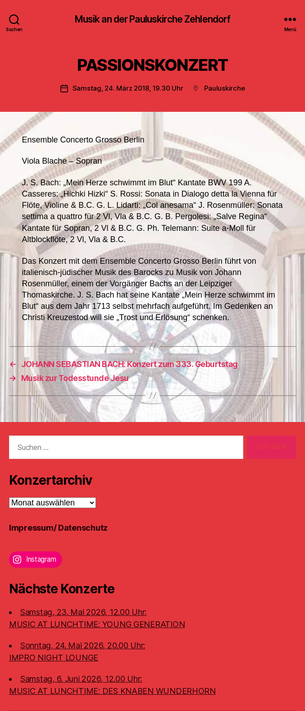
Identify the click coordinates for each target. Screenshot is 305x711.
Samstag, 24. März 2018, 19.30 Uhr (128, 88)
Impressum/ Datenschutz (58, 527)
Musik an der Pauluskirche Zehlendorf (153, 19)
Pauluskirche (224, 88)
